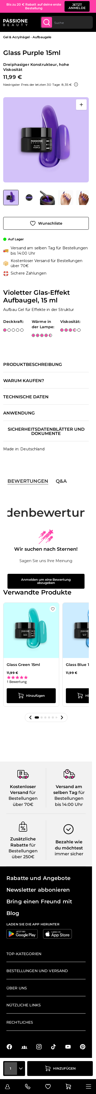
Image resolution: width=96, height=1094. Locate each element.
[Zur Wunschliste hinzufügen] (46, 223)
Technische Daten (26, 397)
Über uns (16, 988)
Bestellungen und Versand (37, 970)
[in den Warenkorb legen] (60, 1068)
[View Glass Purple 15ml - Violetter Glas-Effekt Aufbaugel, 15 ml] (11, 197)
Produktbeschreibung (32, 364)
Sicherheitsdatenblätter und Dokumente (46, 431)
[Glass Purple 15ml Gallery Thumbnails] (46, 197)
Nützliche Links (23, 1005)
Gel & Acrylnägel (16, 37)
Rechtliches (19, 1022)
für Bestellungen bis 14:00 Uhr (69, 798)
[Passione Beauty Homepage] (15, 22)
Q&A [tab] (61, 481)
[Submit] (46, 22)
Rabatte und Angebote (38, 878)
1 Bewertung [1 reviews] (17, 682)
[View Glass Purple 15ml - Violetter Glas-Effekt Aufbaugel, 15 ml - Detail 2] (65, 197)
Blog (12, 913)
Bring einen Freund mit (39, 901)
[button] (30, 717)
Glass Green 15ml (23, 664)
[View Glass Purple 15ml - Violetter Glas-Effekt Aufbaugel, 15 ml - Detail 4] (83, 197)
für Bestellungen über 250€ (23, 851)
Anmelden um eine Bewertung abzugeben (46, 581)
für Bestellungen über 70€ (23, 798)
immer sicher (69, 853)
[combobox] (66, 22)
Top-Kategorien (23, 953)
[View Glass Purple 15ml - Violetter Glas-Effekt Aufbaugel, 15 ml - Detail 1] (29, 197)
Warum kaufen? (23, 381)
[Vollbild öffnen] (81, 104)
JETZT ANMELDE (77, 6)
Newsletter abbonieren (38, 890)
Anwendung (19, 413)
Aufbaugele (42, 37)
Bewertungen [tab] (27, 481)
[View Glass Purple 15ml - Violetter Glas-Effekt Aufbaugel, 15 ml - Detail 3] (47, 197)
